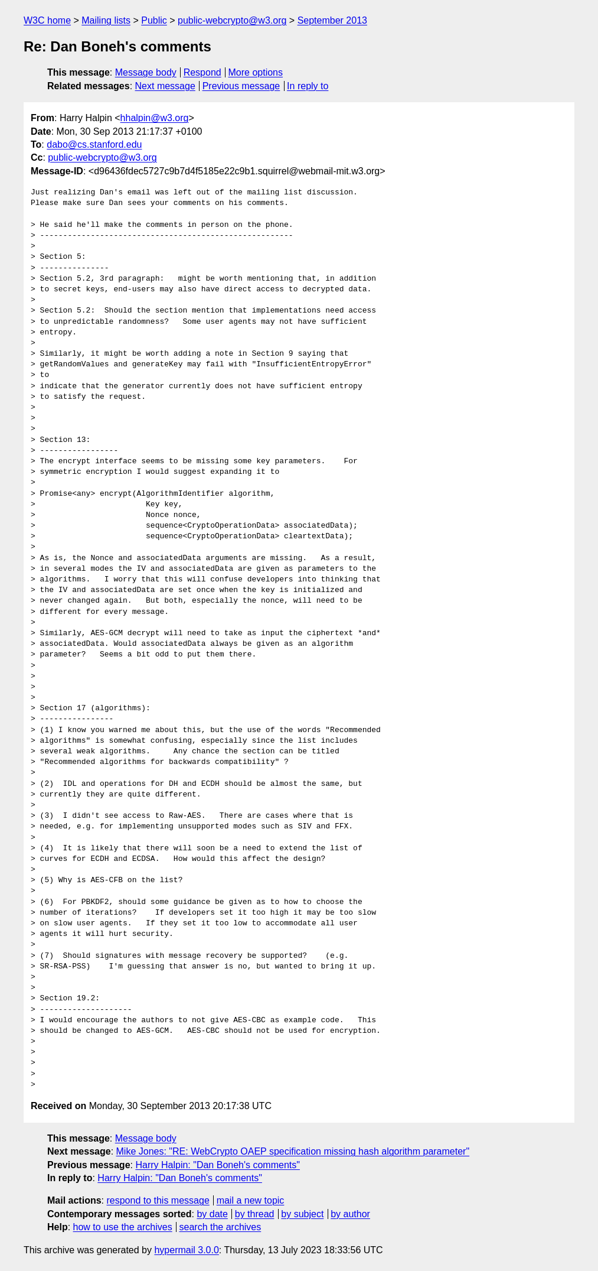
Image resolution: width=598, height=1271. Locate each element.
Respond (202, 72)
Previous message (241, 86)
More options (255, 72)
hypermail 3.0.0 (186, 1250)
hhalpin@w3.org (154, 118)
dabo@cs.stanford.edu (94, 144)
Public (154, 20)
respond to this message (157, 1200)
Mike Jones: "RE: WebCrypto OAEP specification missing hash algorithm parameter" (293, 1151)
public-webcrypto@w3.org (232, 20)
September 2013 (332, 20)
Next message (165, 86)
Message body (146, 72)
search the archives (220, 1227)
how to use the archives (122, 1227)
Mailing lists (105, 20)
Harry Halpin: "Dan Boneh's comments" (217, 1165)
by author (350, 1214)
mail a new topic (251, 1200)
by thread (255, 1214)
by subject (302, 1214)
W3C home (47, 20)
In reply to (307, 86)
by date (212, 1214)
